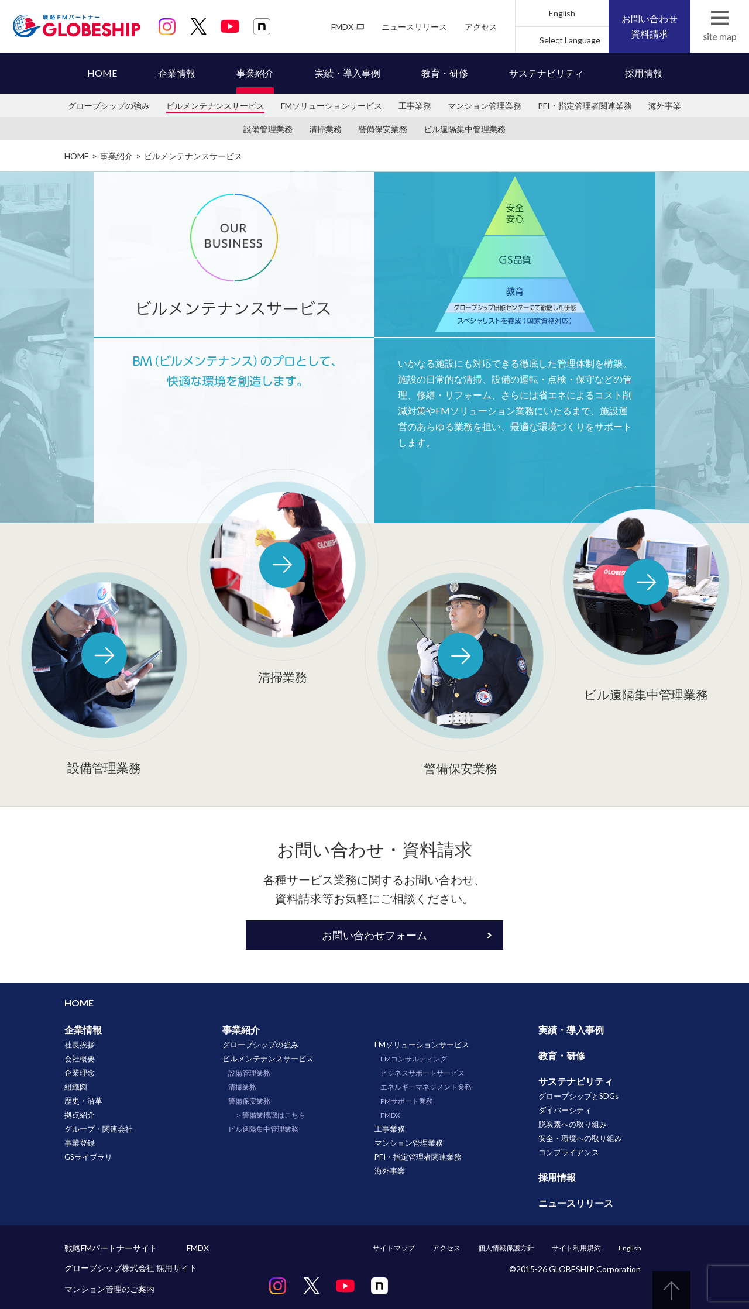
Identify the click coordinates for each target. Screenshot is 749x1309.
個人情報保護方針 (506, 1247)
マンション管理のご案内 (109, 1289)
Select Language (570, 40)
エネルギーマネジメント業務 (426, 1087)
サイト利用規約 (576, 1247)
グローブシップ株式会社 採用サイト (130, 1268)
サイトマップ (394, 1247)
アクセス (481, 27)
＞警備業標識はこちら (270, 1115)
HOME (102, 72)
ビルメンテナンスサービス (215, 106)
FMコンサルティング (413, 1058)
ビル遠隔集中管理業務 (465, 129)
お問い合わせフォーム (374, 935)
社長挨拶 (79, 1044)
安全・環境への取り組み (580, 1138)
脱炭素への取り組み (572, 1124)
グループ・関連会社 (98, 1128)
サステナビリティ (546, 72)
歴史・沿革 (83, 1100)
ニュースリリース (414, 27)
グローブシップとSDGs (578, 1096)
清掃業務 (325, 129)
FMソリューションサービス (331, 106)
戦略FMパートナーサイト (110, 1248)
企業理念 (79, 1072)
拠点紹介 (79, 1114)
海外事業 (664, 106)
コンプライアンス (568, 1152)
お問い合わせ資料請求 (649, 26)
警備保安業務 (382, 129)
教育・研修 (444, 72)
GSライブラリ (88, 1157)
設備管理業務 (268, 129)
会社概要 (79, 1058)
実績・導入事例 (347, 72)
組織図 (75, 1086)
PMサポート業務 (406, 1101)
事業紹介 (255, 72)
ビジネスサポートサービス (422, 1072)
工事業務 (414, 106)
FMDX (342, 27)
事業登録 (79, 1142)
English (562, 13)
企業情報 (176, 72)
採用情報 (643, 72)
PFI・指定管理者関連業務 (585, 106)
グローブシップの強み (109, 106)
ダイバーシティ (565, 1110)
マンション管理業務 (484, 106)
